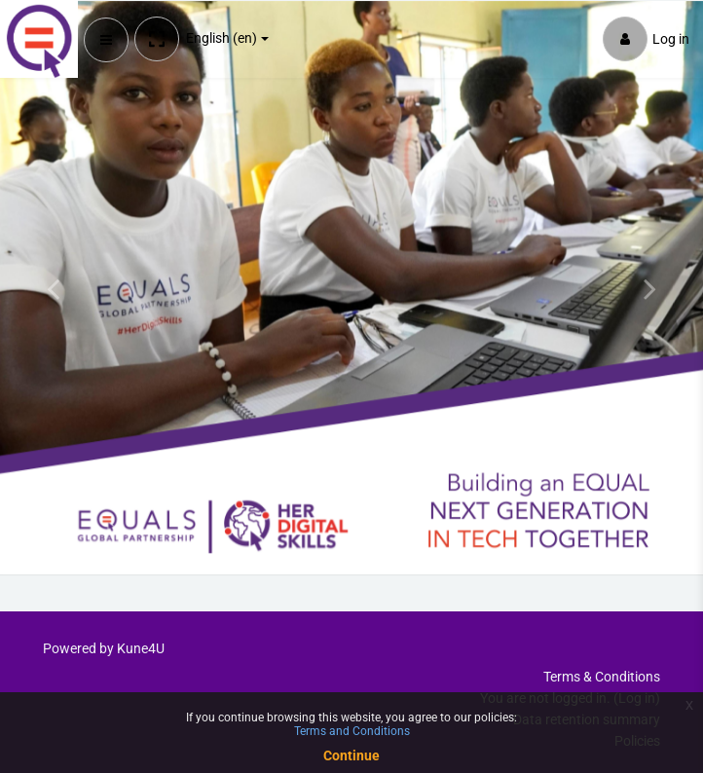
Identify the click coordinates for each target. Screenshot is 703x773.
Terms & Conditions (601, 676)
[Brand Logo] (39, 39)
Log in (646, 39)
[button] (156, 39)
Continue (351, 755)
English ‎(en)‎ (221, 38)
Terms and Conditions (352, 731)
